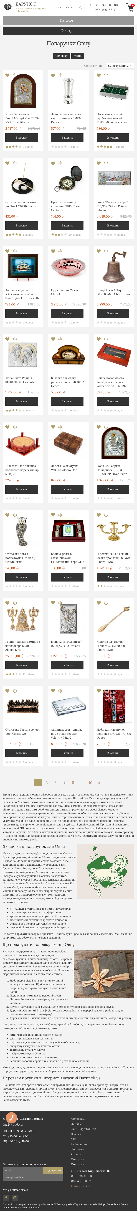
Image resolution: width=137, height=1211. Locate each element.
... (81, 782)
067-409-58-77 (105, 9)
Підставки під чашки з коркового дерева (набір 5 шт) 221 (22, 469)
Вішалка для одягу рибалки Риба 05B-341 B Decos (67, 381)
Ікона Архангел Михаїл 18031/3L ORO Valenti (66, 643)
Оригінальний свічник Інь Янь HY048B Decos (20, 204)
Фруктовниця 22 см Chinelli (64, 291)
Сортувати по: (93, 65)
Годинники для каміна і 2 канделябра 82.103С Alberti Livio (22, 645)
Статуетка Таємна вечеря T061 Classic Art (22, 731)
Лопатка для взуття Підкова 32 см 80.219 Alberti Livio (111, 645)
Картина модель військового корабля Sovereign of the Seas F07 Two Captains (22, 294)
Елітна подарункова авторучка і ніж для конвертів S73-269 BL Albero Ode (111, 382)
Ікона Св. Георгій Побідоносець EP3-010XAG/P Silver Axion (112, 469)
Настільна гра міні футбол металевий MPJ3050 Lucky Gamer (112, 118)
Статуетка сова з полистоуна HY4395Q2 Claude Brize (20, 557)
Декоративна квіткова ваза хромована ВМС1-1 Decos (67, 118)
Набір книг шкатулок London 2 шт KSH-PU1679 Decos (114, 733)
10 (90, 782)
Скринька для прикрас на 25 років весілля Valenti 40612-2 (66, 733)
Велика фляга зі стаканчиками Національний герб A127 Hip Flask (67, 558)
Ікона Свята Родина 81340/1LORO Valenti (19, 379)
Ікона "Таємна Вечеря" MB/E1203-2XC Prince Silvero (112, 206)
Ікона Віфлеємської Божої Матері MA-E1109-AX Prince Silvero (22, 118)
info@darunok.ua (81, 1186)
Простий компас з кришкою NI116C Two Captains (65, 206)
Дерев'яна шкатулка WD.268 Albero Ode (64, 467)
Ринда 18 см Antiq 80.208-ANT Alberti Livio (113, 291)
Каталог (66, 20)
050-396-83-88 (104, 5)
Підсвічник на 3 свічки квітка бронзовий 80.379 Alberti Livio (113, 557)
